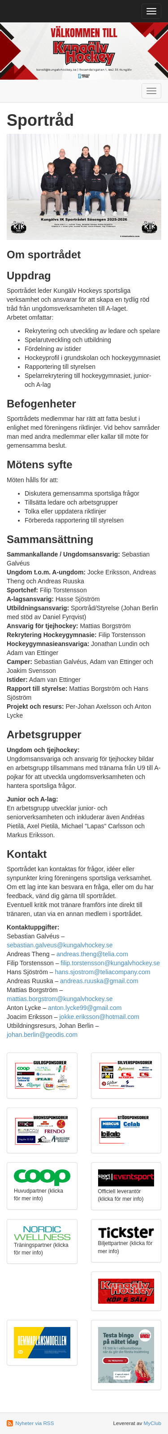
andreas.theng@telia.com (92, 954)
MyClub (152, 1423)
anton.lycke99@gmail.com (84, 1007)
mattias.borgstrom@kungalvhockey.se (60, 998)
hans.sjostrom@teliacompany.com (102, 972)
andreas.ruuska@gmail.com (99, 981)
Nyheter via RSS (34, 1423)
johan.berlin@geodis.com (42, 1034)
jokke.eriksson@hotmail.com (99, 1016)
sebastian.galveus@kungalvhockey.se (60, 945)
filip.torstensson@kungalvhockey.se (110, 963)
